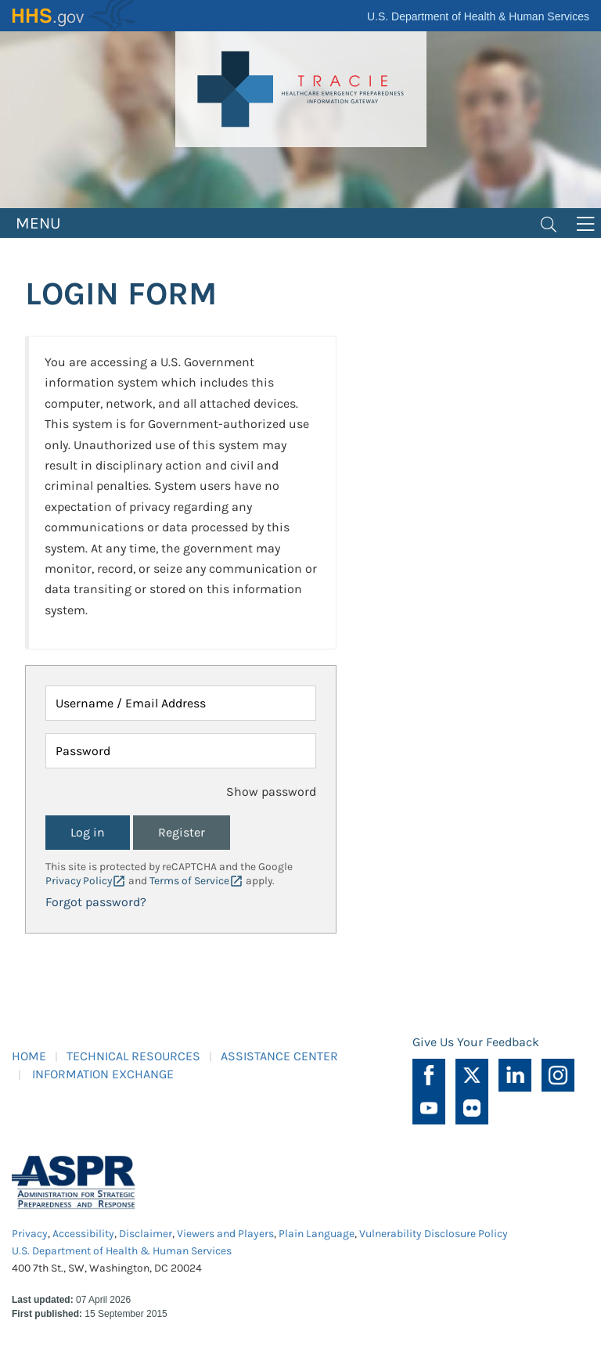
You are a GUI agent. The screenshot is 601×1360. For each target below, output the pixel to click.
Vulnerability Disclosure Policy (433, 1233)
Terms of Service (189, 880)
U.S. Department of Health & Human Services (478, 16)
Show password (271, 791)
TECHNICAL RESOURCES (133, 1056)
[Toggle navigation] (549, 223)
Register (181, 832)
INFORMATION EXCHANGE (103, 1074)
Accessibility (83, 1233)
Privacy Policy (78, 880)
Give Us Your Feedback (475, 1041)
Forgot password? (95, 901)
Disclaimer (145, 1233)
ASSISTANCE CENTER (279, 1056)
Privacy (30, 1233)
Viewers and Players (225, 1233)
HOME (29, 1056)
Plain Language (316, 1233)
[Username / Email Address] (180, 703)
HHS (74, 15)
